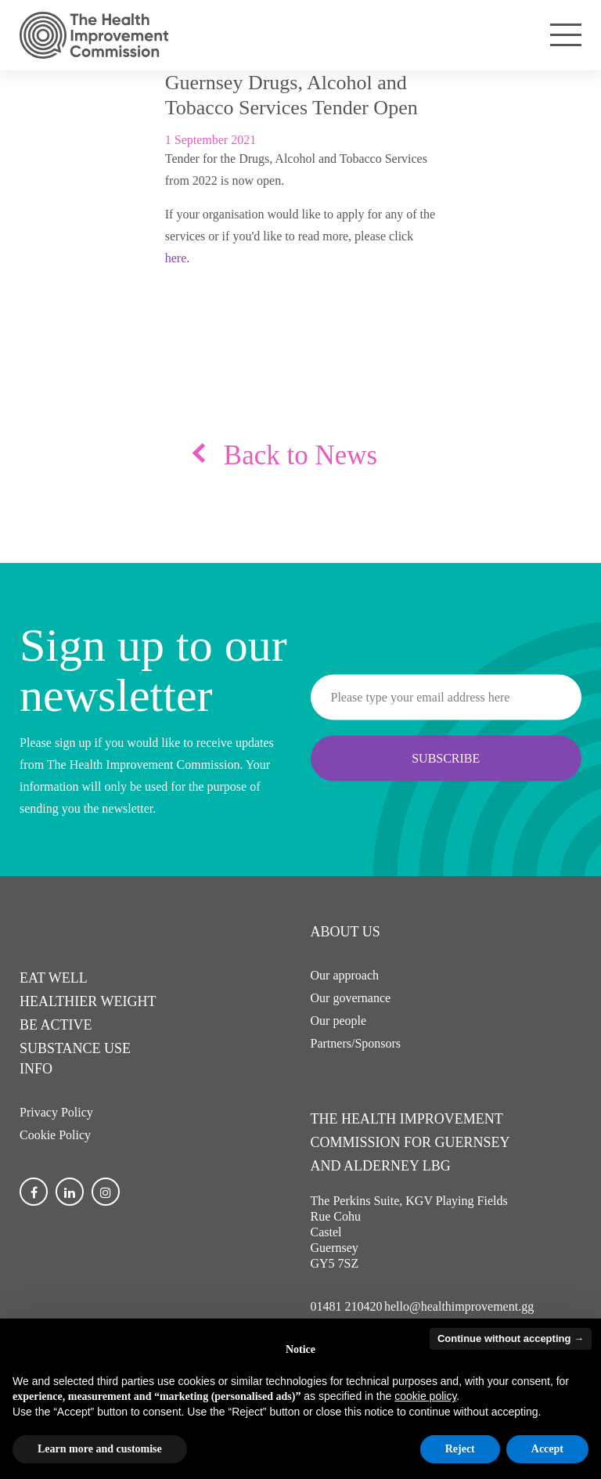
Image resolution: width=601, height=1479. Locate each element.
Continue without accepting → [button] (510, 1338)
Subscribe (446, 757)
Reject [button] (460, 1449)
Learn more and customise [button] (100, 1449)
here (176, 258)
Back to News (300, 455)
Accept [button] (547, 1449)
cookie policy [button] (425, 1396)
